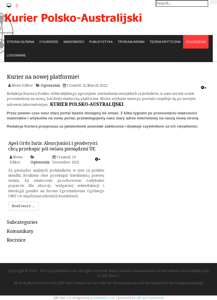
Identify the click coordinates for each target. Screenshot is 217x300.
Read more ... (23, 206)
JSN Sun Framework (150, 297)
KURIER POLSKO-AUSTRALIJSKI (86, 104)
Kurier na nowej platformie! (43, 77)
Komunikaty (20, 231)
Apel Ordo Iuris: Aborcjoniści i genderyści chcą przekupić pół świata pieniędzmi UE (52, 146)
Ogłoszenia (50, 85)
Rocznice (16, 240)
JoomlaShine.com (103, 297)
